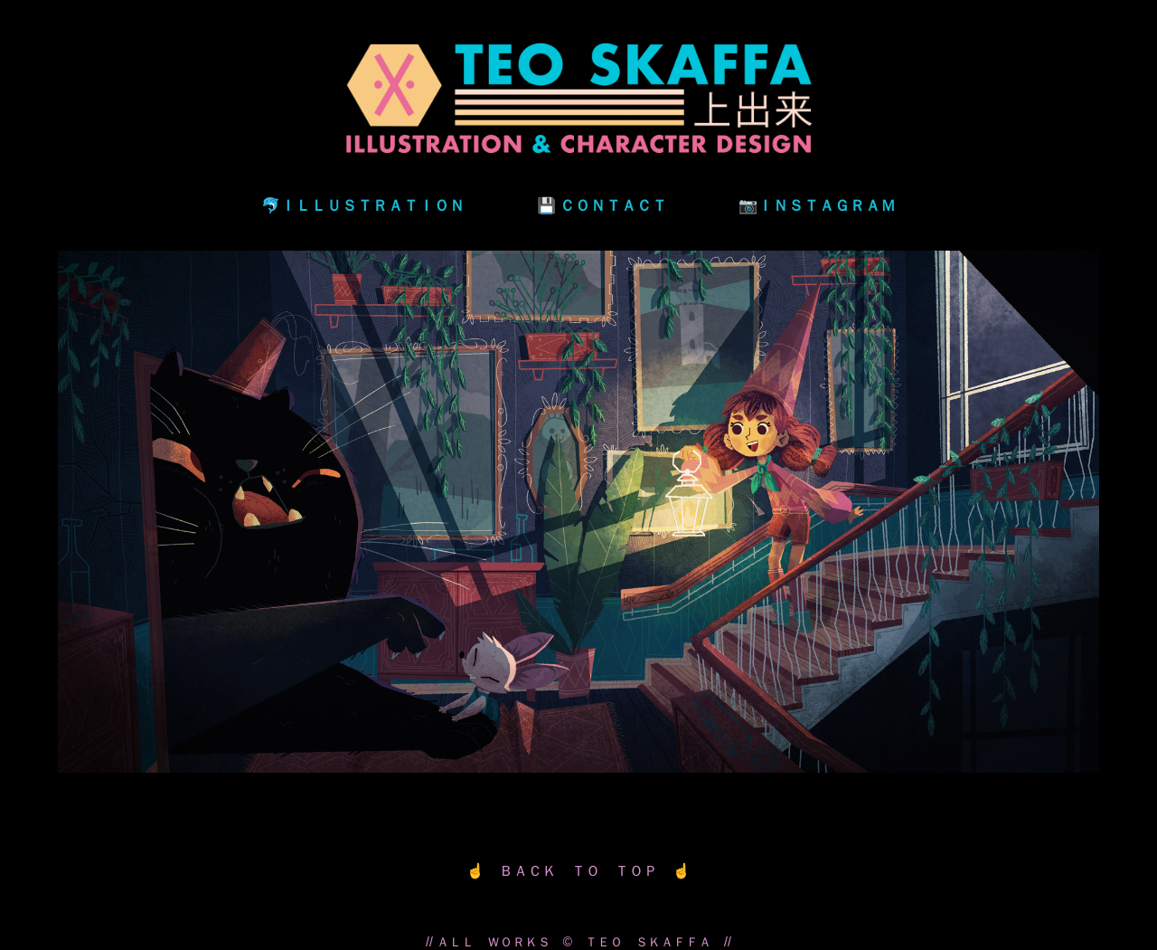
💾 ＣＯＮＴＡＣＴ (602, 204)
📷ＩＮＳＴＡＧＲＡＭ (817, 204)
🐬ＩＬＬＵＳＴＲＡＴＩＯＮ (363, 204)
